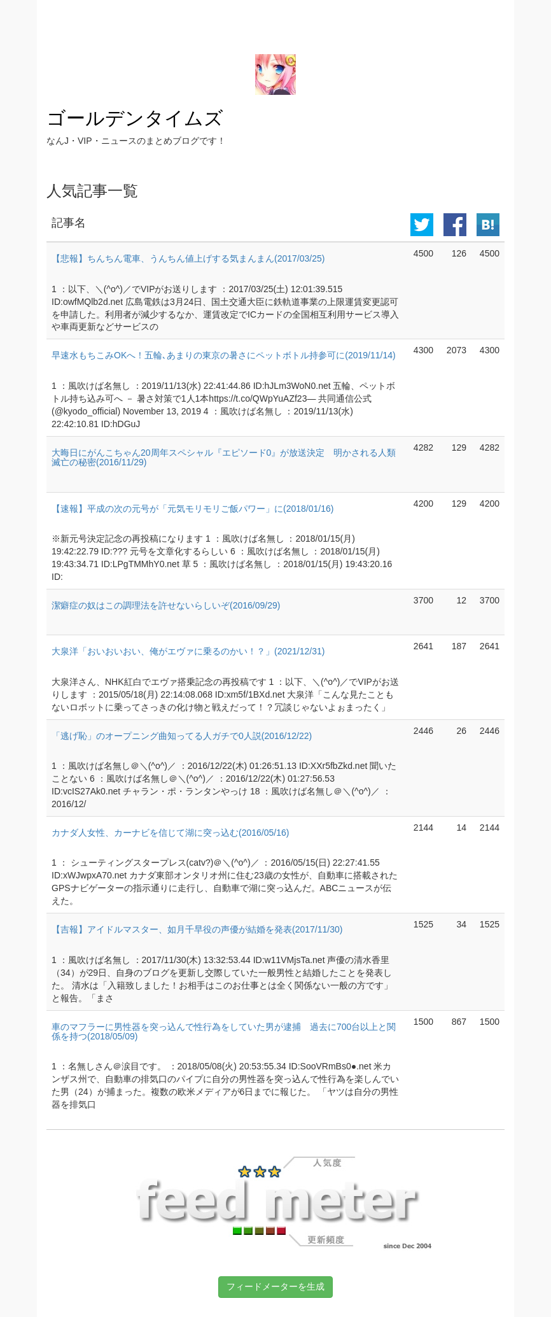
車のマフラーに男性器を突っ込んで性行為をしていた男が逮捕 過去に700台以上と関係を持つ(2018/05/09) (224, 1031)
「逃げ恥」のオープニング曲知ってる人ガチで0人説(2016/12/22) (182, 736)
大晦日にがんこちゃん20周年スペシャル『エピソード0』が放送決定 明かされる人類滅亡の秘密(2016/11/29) (224, 457)
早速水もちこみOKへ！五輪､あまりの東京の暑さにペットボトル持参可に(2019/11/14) (224, 355)
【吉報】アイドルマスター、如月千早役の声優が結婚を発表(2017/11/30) (197, 929)
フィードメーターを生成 (275, 1286)
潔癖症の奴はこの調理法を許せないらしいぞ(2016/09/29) (166, 605)
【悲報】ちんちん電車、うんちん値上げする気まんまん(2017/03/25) (188, 258)
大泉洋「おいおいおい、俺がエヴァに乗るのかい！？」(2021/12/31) (188, 651)
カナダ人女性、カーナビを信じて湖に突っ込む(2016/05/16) (170, 833)
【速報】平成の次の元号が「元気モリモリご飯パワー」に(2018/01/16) (192, 509)
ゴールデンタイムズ (134, 118)
